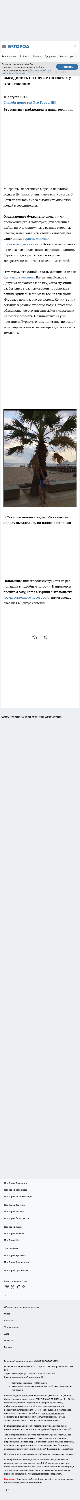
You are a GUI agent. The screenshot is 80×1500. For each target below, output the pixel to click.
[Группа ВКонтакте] (7, 1286)
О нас (7, 1313)
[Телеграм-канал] (18, 1286)
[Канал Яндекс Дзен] (23, 1286)
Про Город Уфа (12, 1240)
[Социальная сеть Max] (7, 1294)
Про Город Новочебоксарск (18, 1196)
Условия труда (11, 1327)
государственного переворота (26, 597)
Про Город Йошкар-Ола (16, 1218)
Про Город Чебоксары (15, 1189)
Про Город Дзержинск (15, 1183)
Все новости (9, 56)
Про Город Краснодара (16, 1270)
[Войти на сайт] (74, 46)
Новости (8, 1340)
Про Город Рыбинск (14, 1233)
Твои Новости (11, 1248)
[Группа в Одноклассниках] (12, 1286)
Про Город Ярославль (15, 1255)
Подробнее (67, 1448)
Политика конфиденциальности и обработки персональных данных (39, 1454)
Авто (6, 1333)
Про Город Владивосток (16, 1262)
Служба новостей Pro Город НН (29, 102)
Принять (67, 66)
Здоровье (50, 56)
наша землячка (24, 277)
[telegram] (46, 637)
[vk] (35, 637)
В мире (37, 56)
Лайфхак (24, 56)
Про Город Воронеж (14, 1204)
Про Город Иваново (14, 1211)
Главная (8, 1347)
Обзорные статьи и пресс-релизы (21, 1307)
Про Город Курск (12, 1226)
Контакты (9, 1320)
